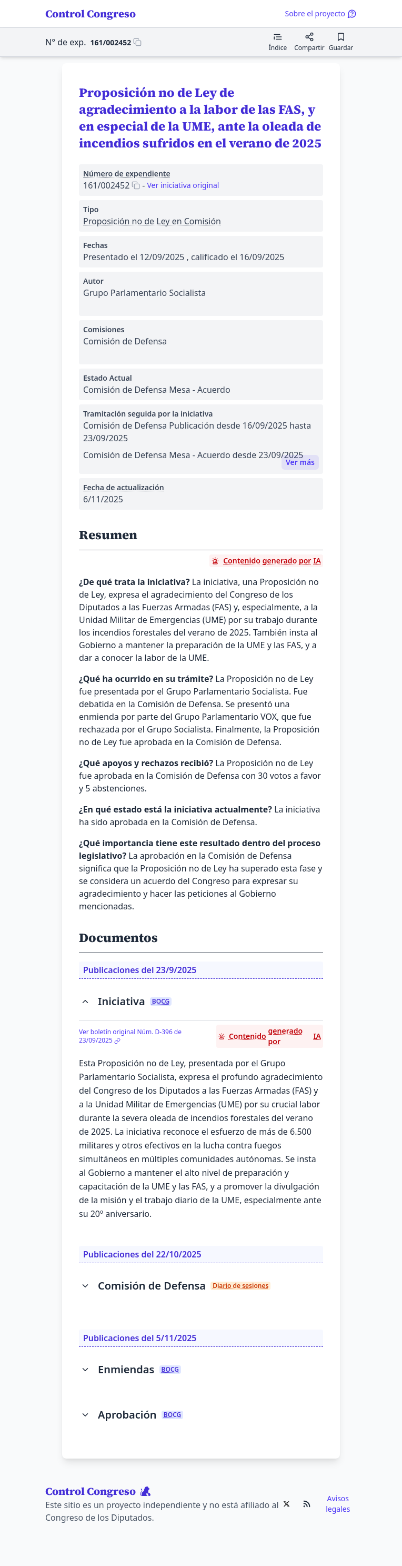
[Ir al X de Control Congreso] (286, 1504)
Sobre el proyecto (321, 13)
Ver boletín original (130, 1036)
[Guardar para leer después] (341, 42)
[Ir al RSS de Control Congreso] (306, 1504)
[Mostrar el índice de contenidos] (278, 42)
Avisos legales (338, 1503)
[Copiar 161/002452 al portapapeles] (116, 42)
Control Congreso (90, 13)
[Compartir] (309, 42)
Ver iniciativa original (183, 185)
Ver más (300, 462)
